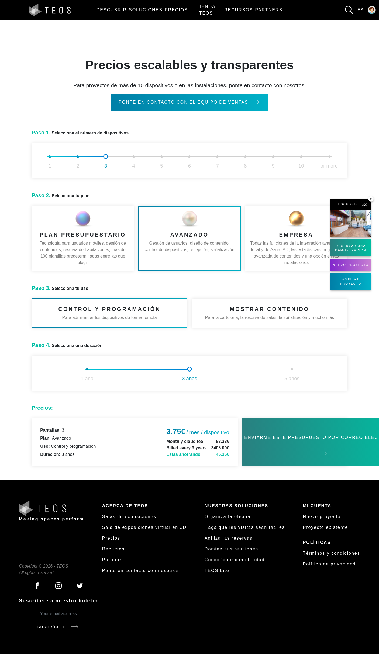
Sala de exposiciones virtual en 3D (144, 527)
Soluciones (146, 10)
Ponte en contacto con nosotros (140, 570)
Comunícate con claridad (235, 559)
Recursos (238, 10)
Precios (176, 10)
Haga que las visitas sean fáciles (245, 527)
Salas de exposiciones (129, 516)
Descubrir (112, 10)
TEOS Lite (217, 570)
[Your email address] (58, 614)
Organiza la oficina (228, 516)
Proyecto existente (325, 527)
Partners (269, 10)
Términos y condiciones (331, 553)
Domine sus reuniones (231, 549)
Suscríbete (58, 627)
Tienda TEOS (206, 9)
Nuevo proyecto (322, 516)
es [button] (360, 10)
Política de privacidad (329, 564)
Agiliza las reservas (229, 538)
